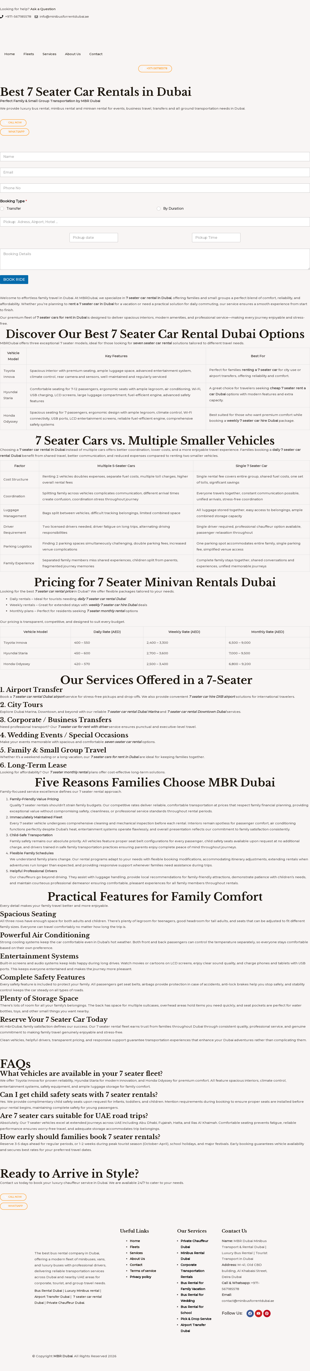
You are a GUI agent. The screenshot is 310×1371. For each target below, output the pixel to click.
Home (9, 54)
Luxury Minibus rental (85, 1291)
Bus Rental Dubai (49, 1291)
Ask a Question (43, 9)
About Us (73, 54)
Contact (95, 54)
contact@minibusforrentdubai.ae (249, 1301)
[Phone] (155, 188)
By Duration (173, 208)
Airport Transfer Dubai (53, 1297)
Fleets (28, 54)
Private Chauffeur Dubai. (67, 1303)
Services (49, 54)
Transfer (13, 208)
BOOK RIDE (14, 279)
